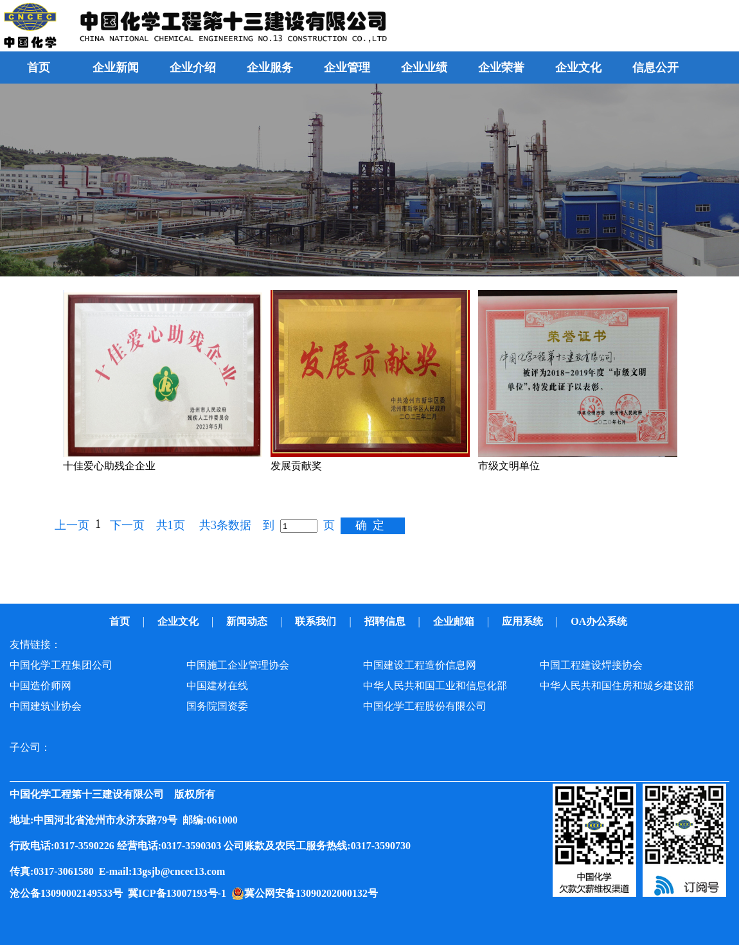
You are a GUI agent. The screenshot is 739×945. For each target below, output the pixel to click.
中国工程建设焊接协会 (591, 665)
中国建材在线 (217, 685)
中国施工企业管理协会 (237, 665)
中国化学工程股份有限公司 (424, 706)
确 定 (369, 525)
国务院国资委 (217, 706)
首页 (38, 67)
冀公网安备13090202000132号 (313, 893)
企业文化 (179, 621)
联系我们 (317, 621)
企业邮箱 (455, 621)
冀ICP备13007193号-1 (179, 893)
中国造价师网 (40, 685)
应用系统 (524, 621)
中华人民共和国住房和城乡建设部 (617, 685)
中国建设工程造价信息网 (419, 665)
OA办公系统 (600, 621)
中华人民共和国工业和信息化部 (435, 685)
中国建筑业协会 (46, 706)
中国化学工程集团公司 (61, 665)
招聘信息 (386, 621)
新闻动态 (248, 621)
